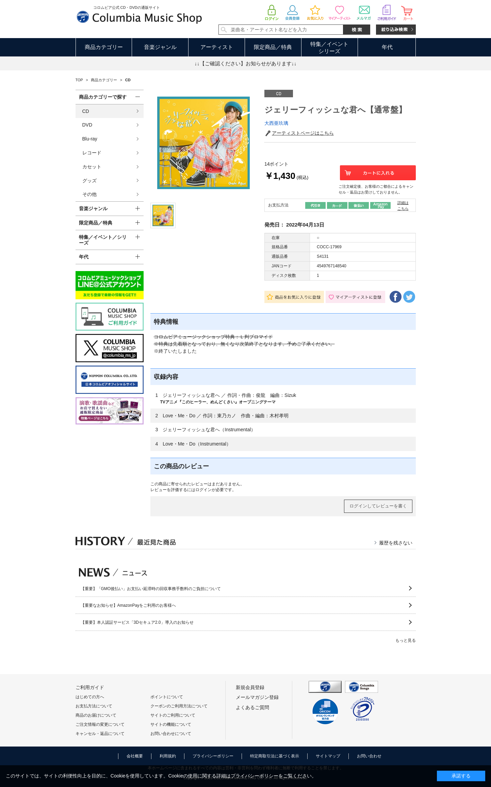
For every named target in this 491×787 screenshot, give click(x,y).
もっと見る (405, 640)
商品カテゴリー (104, 47)
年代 (387, 47)
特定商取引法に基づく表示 (274, 756)
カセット (91, 166)
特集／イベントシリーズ (329, 47)
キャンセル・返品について (100, 733)
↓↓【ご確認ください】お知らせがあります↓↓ (246, 63)
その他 (89, 194)
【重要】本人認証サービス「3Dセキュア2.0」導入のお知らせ (137, 622)
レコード (91, 152)
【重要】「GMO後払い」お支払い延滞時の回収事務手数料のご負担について (151, 588)
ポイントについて (166, 696)
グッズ (89, 180)
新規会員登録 (250, 687)
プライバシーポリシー (213, 756)
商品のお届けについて (96, 715)
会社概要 (135, 756)
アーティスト (216, 47)
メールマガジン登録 (257, 697)
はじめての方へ (90, 696)
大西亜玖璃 (276, 123)
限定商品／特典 (273, 47)
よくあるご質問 (252, 707)
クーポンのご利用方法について (179, 706)
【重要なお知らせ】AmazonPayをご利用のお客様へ (128, 605)
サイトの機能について (170, 724)
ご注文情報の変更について (100, 724)
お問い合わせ (369, 756)
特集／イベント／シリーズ (103, 240)
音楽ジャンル (160, 47)
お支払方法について (94, 706)
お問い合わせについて (170, 733)
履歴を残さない (395, 543)
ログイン (203, 489)
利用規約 (168, 756)
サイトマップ (328, 756)
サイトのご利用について (172, 715)
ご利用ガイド (90, 687)
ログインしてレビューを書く (378, 505)
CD (85, 111)
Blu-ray (89, 138)
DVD (87, 125)
